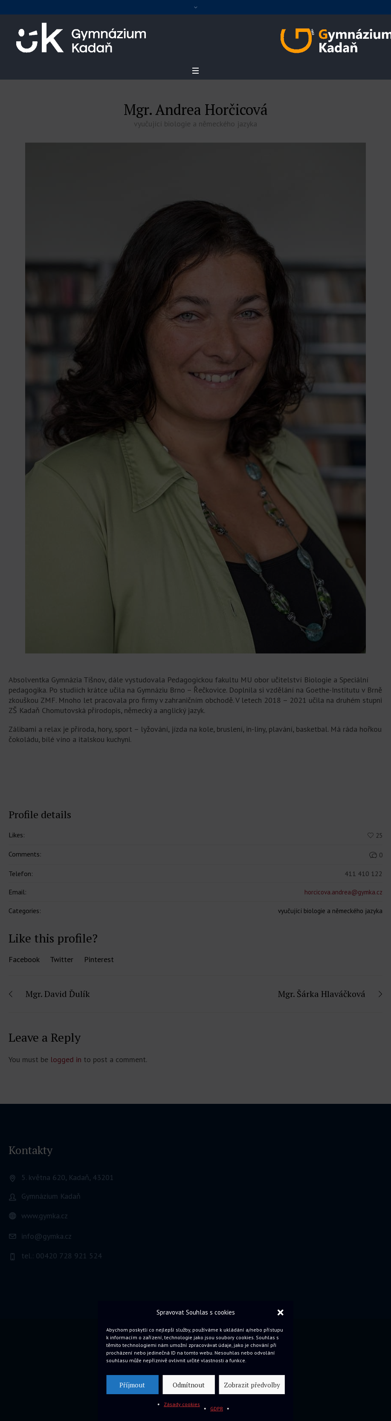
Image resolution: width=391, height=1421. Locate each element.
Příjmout (132, 1385)
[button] (280, 1312)
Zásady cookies (182, 1404)
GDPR (216, 1408)
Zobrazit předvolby (252, 1385)
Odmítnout (189, 1385)
